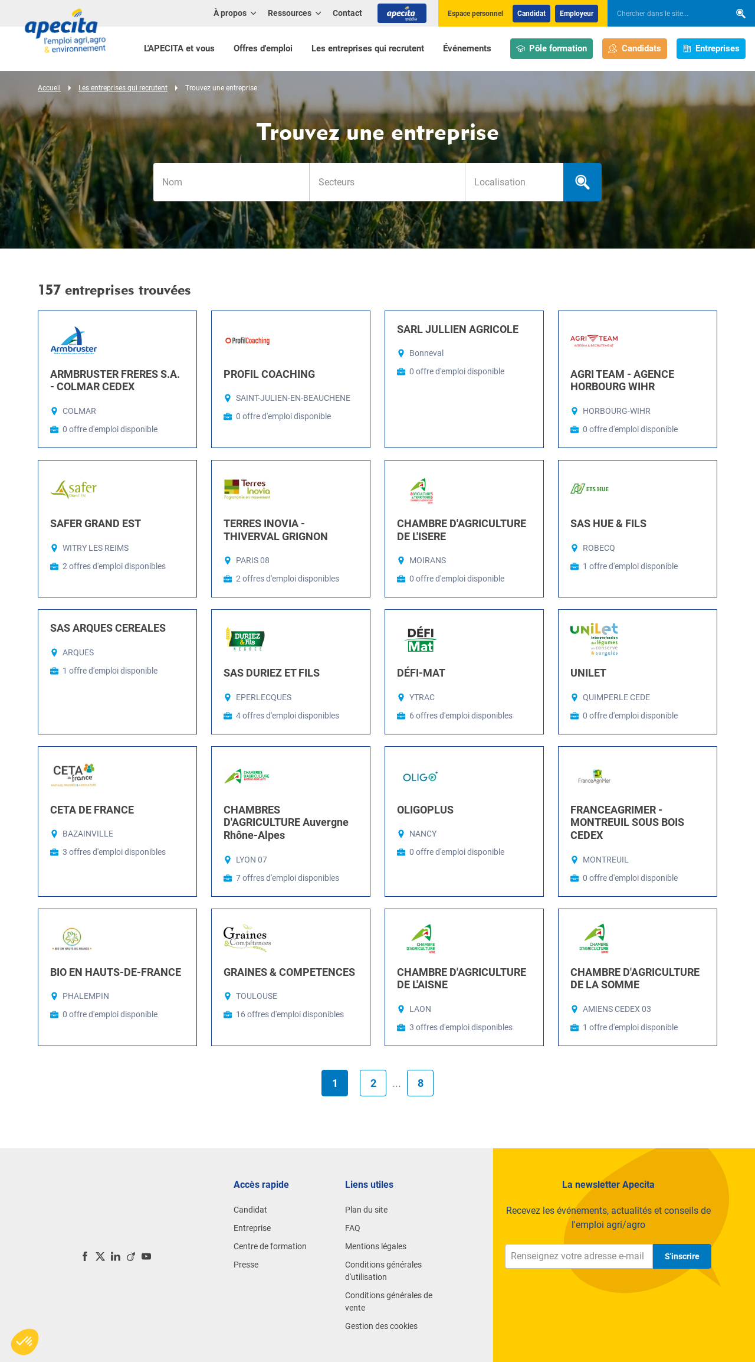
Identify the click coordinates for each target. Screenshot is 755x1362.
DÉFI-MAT (421, 673)
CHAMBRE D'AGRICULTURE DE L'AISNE (461, 978)
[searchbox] (663, 13)
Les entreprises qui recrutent (367, 48)
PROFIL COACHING (269, 374)
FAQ (352, 1228)
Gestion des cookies (381, 1326)
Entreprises (711, 48)
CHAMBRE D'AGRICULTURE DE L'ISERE (461, 530)
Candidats (634, 48)
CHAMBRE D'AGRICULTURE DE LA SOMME (635, 978)
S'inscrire (682, 1256)
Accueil (49, 88)
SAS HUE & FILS (608, 523)
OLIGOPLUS (425, 810)
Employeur (576, 13)
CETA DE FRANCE (92, 810)
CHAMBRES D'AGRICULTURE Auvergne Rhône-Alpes (286, 822)
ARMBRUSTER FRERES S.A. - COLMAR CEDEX (115, 380)
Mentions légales (375, 1246)
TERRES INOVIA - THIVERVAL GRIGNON (276, 530)
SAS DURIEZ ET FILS (272, 673)
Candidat (531, 13)
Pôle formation (551, 48)
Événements (467, 48)
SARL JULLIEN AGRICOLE (457, 329)
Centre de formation (270, 1246)
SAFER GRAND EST (95, 523)
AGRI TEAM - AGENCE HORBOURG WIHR (622, 380)
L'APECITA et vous (179, 48)
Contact (347, 13)
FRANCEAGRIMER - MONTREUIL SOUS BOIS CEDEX (627, 822)
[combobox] (387, 182)
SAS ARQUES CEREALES (108, 628)
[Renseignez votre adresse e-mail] (579, 1256)
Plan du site (366, 1209)
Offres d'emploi (263, 48)
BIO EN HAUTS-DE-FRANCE (115, 972)
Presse (246, 1264)
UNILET (588, 673)
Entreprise (252, 1228)
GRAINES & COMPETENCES (289, 972)
